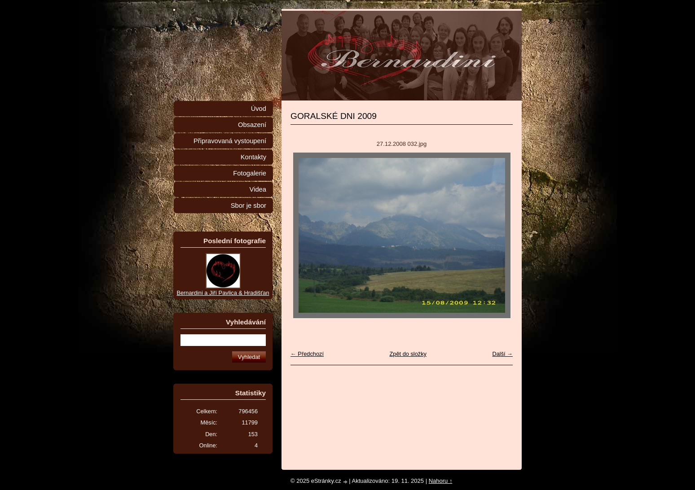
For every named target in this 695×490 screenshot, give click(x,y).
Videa (258, 189)
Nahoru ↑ (441, 480)
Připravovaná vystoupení (230, 140)
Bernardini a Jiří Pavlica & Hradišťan (222, 292)
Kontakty (253, 157)
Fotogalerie (249, 173)
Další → (502, 353)
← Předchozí (307, 353)
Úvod (258, 108)
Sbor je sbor (248, 205)
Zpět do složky (408, 353)
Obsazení (252, 124)
